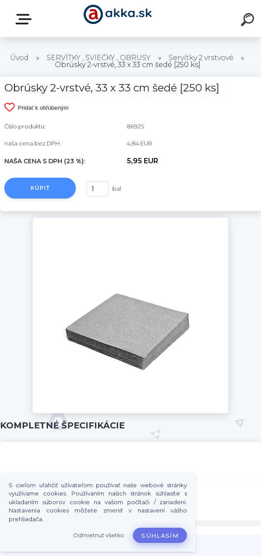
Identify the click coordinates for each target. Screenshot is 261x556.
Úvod (19, 58)
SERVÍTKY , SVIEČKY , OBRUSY (99, 58)
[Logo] (117, 18)
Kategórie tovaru (25, 19)
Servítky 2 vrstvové (201, 58)
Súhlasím (160, 535)
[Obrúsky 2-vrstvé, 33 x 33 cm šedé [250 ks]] (130, 221)
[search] (249, 21)
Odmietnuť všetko (98, 535)
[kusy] (97, 188)
